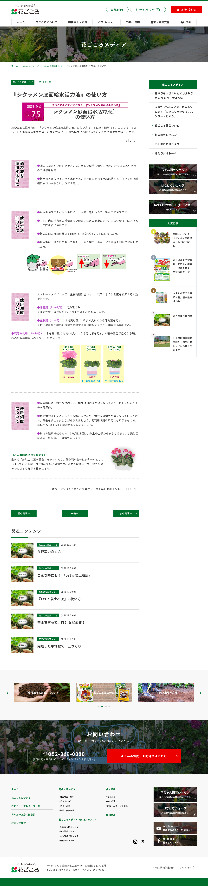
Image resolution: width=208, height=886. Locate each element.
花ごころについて (46, 22)
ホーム (21, 22)
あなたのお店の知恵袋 (23, 814)
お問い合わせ (18, 822)
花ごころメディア (30, 65)
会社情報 (185, 22)
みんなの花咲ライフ (167, 144)
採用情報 (117, 9)
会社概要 (111, 801)
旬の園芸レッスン (166, 135)
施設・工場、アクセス (117, 805)
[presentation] (7, 692)
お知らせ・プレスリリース (25, 806)
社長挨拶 (111, 796)
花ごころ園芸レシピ (53, 65)
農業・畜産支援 (160, 22)
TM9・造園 (133, 22)
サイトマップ (187, 867)
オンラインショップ (147, 9)
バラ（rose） (106, 22)
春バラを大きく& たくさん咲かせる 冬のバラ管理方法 (174, 95)
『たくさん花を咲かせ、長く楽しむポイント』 (94, 489)
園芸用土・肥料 (77, 22)
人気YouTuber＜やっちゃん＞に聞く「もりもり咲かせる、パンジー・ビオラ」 (174, 111)
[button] (98, 706)
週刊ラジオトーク (166, 153)
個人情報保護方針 (165, 867)
